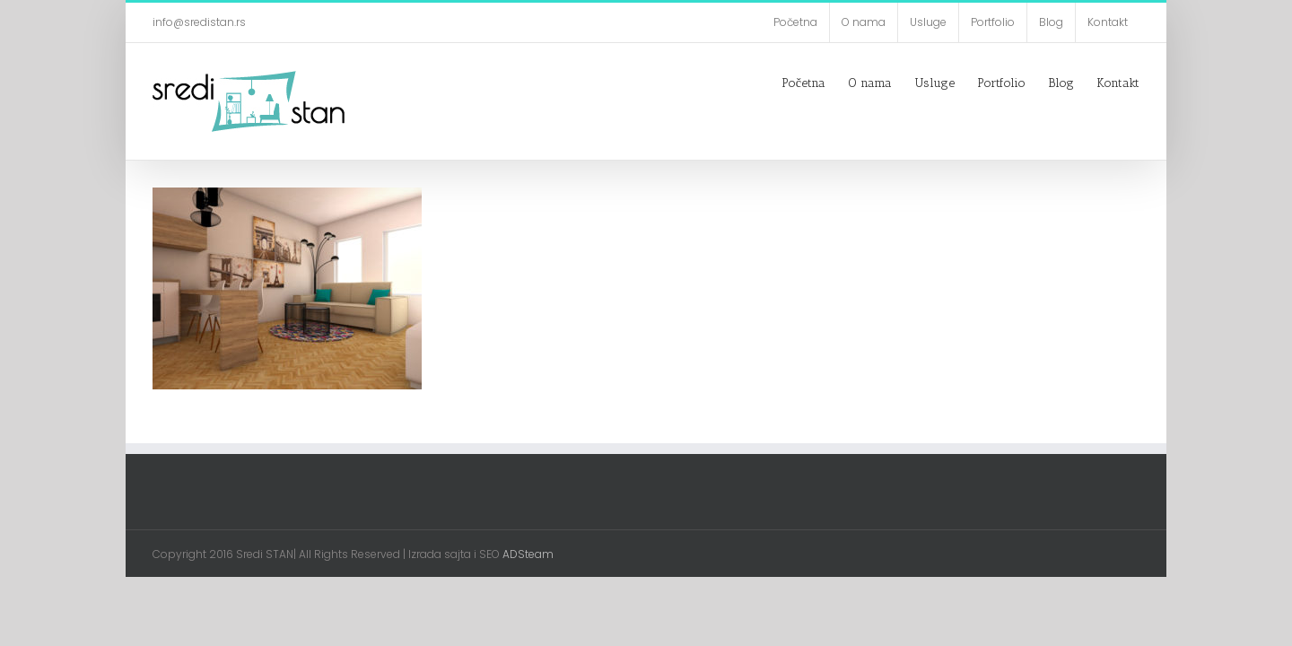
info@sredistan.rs (199, 22)
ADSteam (527, 554)
